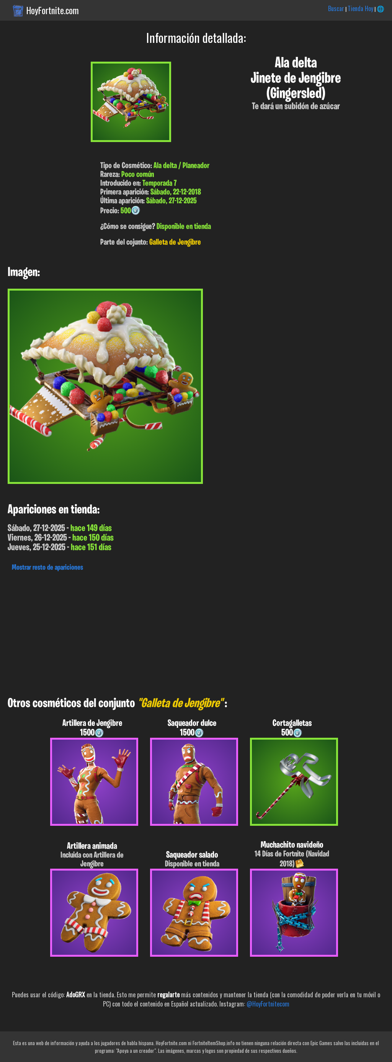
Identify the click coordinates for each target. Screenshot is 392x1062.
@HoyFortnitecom (268, 1003)
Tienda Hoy (360, 8)
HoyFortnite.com (52, 10)
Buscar (336, 8)
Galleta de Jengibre (175, 242)
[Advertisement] (196, 632)
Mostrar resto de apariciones (47, 568)
